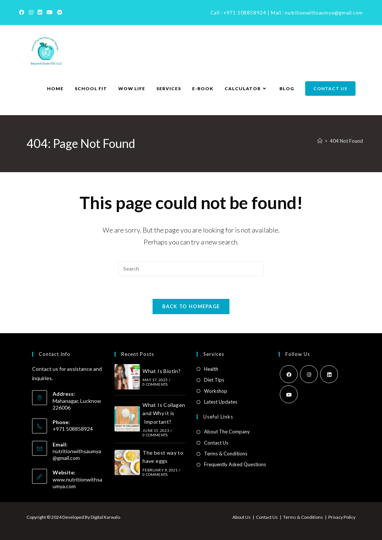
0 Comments (155, 384)
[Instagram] (30, 12)
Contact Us (216, 443)
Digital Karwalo (105, 517)
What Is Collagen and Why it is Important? (164, 413)
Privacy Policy (342, 517)
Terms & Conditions (225, 454)
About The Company (227, 432)
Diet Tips (214, 380)
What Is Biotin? (162, 371)
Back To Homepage (191, 306)
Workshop (215, 391)
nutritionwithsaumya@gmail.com (324, 13)
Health (211, 369)
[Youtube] (49, 12)
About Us (241, 517)
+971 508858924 (244, 13)
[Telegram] (60, 12)
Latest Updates (220, 402)
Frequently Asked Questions (235, 464)
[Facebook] (22, 12)
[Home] (319, 141)
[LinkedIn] (39, 12)
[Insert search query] (191, 268)
